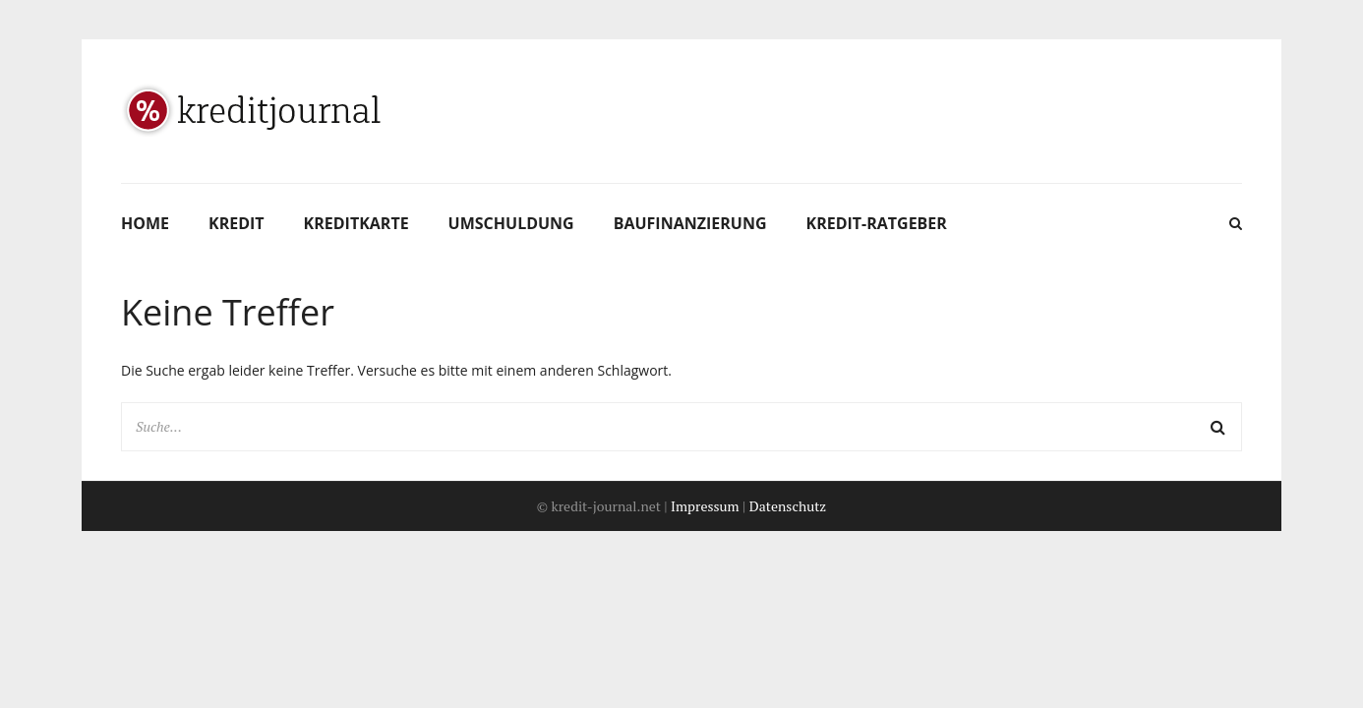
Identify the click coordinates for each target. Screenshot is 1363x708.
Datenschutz (787, 506)
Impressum (705, 506)
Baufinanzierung (690, 223)
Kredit (236, 223)
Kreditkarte (356, 223)
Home (145, 223)
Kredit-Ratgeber (876, 223)
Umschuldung (511, 223)
